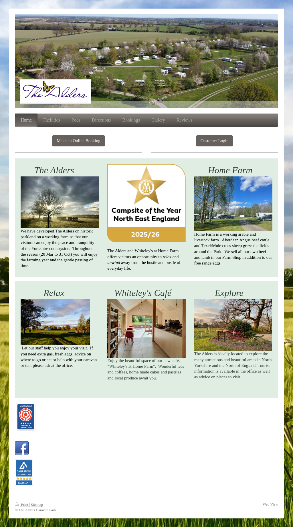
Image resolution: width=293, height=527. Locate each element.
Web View (270, 504)
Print (22, 504)
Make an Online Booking (78, 140)
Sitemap (37, 504)
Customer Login (215, 140)
